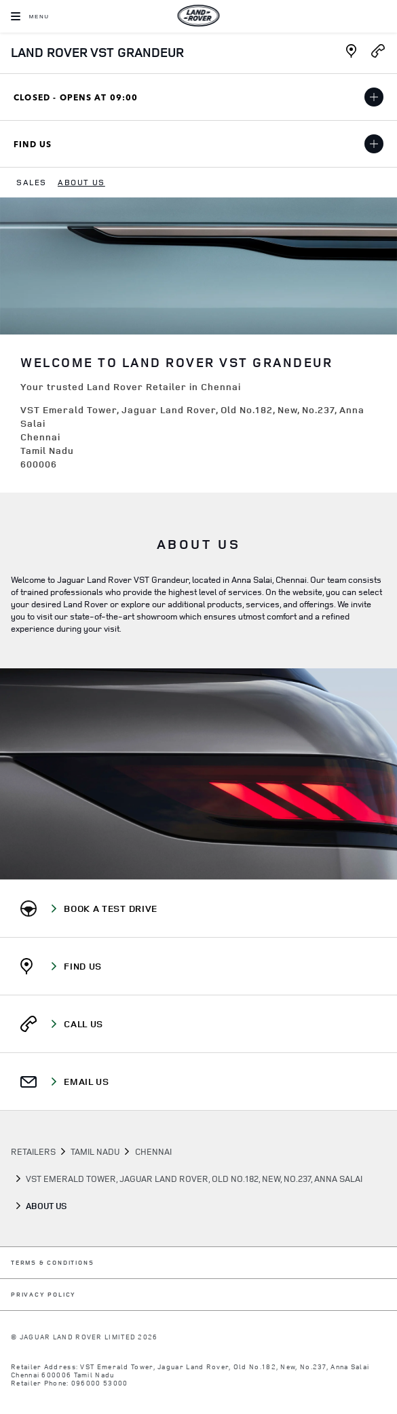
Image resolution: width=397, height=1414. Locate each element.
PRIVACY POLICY (43, 1295)
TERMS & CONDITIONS (52, 1263)
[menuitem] (31, 182)
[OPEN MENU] (30, 16)
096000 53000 (99, 1383)
